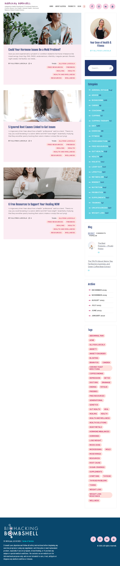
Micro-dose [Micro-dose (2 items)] (95, 445)
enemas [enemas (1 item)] (93, 387)
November (99, 295)
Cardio (95, 105)
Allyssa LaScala (19, 63)
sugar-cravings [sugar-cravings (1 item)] (97, 467)
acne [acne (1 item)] (92, 340)
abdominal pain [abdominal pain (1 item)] (97, 336)
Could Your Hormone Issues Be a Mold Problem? (34, 49)
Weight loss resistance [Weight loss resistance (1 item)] (95, 495)
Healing (60, 71)
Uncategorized (99, 208)
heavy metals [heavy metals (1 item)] (96, 427)
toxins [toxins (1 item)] (93, 485)
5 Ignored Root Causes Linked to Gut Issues (31, 127)
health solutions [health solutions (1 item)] (98, 423)
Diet (94, 126)
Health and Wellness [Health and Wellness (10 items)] (100, 418)
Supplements (98, 198)
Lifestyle (97, 172)
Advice (95, 95)
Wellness (70, 78)
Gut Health (97, 151)
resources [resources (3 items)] (95, 458)
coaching (96, 111)
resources (56, 78)
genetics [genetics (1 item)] (94, 405)
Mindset (96, 182)
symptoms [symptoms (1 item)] (94, 476)
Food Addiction (99, 141)
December (99, 290)
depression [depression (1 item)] (95, 378)
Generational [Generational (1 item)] (96, 400)
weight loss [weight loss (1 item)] (95, 490)
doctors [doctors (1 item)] (94, 382)
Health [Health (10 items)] (104, 414)
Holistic (96, 162)
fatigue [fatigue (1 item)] (103, 387)
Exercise (96, 131)
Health (71, 71)
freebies (70, 67)
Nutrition (97, 187)
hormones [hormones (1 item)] (94, 436)
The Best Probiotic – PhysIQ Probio (105, 246)
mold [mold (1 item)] (108, 449)
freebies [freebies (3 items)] (94, 391)
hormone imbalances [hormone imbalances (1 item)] (99, 432)
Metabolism (98, 177)
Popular (93, 236)
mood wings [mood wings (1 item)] (95, 454)
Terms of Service (28, 541)
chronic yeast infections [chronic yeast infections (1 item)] (96, 368)
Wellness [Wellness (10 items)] (94, 501)
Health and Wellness (64, 74)
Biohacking (97, 100)
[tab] (91, 233)
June (96, 310)
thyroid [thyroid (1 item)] (107, 476)
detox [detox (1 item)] (107, 378)
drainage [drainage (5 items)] (106, 382)
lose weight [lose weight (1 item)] (95, 440)
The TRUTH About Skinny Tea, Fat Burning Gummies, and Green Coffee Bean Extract (100, 264)
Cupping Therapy (100, 121)
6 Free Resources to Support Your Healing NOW (34, 204)
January (98, 316)
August (98, 300)
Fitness (95, 136)
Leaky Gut (97, 167)
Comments (101, 233)
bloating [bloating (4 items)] (94, 358)
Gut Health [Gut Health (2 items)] (95, 409)
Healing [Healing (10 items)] (93, 414)
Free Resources (100, 146)
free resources (55, 67)
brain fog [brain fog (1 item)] (94, 362)
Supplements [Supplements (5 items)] (96, 472)
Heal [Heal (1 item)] (106, 409)
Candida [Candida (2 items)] (106, 362)
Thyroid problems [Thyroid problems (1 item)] (98, 481)
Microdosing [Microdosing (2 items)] (96, 449)
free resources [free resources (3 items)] (97, 396)
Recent (91, 233)
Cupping (96, 116)
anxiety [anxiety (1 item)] (93, 349)
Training (96, 203)
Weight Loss (98, 213)
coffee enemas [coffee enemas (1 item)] (96, 374)
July (96, 305)
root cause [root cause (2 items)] (95, 463)
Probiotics (97, 192)
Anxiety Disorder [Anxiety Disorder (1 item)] (98, 354)
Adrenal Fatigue (100, 90)
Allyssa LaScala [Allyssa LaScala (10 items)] (97, 345)
